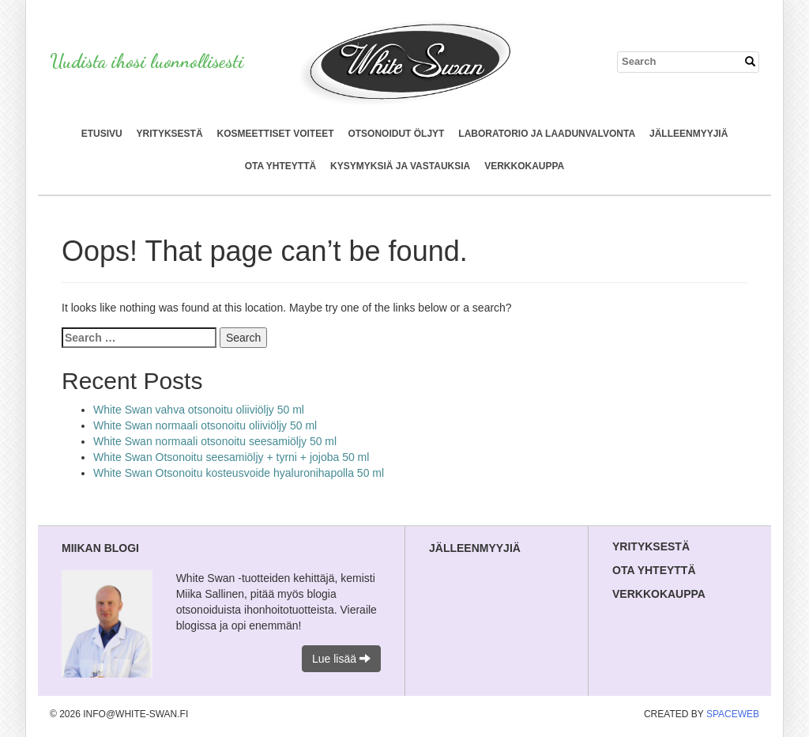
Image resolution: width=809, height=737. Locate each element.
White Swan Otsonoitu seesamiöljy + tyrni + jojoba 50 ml (231, 457)
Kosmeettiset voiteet (274, 133)
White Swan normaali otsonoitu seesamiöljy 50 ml (215, 441)
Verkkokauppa (524, 166)
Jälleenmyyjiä (688, 133)
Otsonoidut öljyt (396, 133)
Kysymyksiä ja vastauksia (400, 166)
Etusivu (101, 133)
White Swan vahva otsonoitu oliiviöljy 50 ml (198, 409)
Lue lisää (341, 658)
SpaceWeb (732, 714)
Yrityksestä (170, 133)
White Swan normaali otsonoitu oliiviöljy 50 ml (205, 425)
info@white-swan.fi (135, 714)
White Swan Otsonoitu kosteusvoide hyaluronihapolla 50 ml (238, 473)
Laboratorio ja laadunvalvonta (546, 133)
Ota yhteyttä (280, 166)
